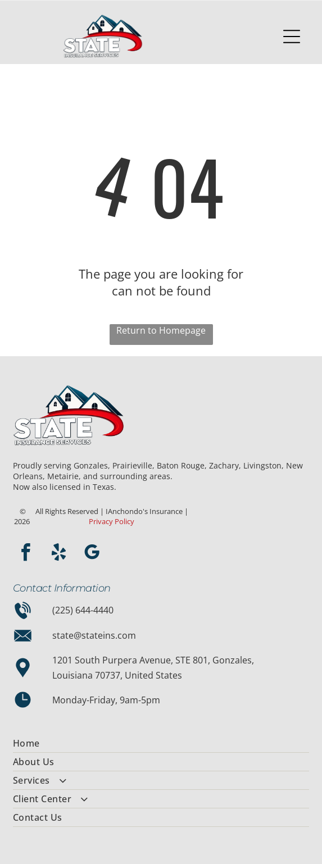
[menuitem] (161, 743)
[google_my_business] (92, 554)
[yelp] (59, 554)
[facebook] (26, 554)
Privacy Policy (111, 521)
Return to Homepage (161, 330)
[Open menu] (291, 36)
